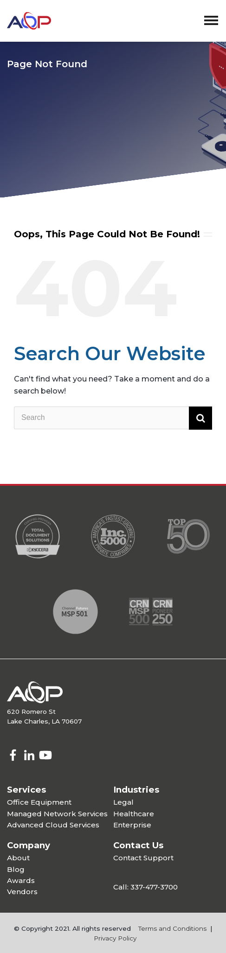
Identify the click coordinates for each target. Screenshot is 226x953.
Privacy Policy (115, 938)
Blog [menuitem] (16, 869)
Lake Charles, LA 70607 (44, 721)
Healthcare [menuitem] (133, 813)
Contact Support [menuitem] (143, 857)
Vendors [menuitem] (22, 891)
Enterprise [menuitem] (132, 824)
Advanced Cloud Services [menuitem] (53, 824)
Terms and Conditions (172, 928)
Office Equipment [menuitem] (39, 802)
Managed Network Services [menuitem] (57, 813)
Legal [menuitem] (123, 802)
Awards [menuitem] (21, 880)
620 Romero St (31, 711)
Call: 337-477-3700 (145, 887)
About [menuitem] (18, 857)
